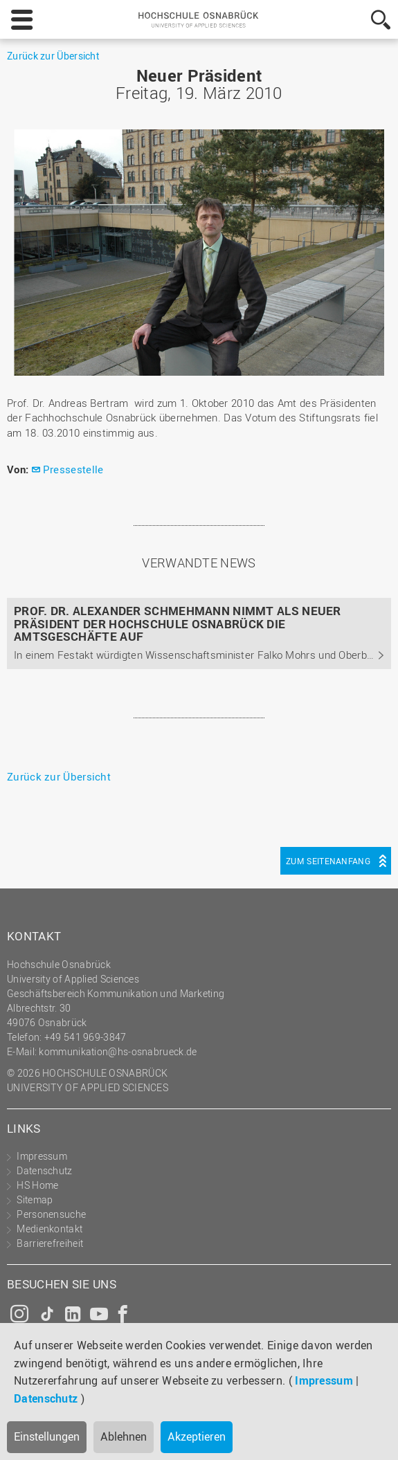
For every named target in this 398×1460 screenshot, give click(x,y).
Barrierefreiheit (50, 1243)
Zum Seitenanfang (328, 860)
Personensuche (51, 1214)
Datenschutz (46, 1398)
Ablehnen (123, 1436)
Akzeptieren (197, 1436)
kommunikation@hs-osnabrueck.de (118, 1051)
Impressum (324, 1380)
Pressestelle (73, 469)
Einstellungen (47, 1436)
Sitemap (35, 1199)
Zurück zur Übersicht (53, 55)
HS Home (37, 1185)
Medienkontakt (49, 1228)
